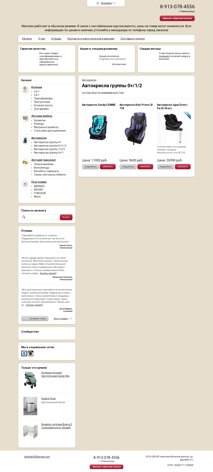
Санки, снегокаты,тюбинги (50, 174)
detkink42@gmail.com (37, 456)
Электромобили (43, 164)
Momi (37, 196)
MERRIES (39, 186)
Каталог (27, 38)
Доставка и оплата (132, 38)
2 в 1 (37, 91)
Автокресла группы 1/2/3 (49, 149)
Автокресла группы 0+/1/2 (50, 145)
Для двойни (41, 108)
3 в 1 (37, 94)
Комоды (39, 123)
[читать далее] (48, 273)
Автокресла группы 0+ (47, 142)
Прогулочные (42, 101)
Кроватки (40, 120)
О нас (41, 38)
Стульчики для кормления (50, 130)
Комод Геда (48, 398)
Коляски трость (43, 105)
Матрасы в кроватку (46, 127)
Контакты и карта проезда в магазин (90, 38)
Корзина (106, 3)
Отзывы (56, 38)
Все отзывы (61, 318)
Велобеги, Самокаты (46, 171)
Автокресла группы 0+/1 (49, 152)
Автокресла (89, 80)
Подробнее (91, 166)
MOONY (38, 189)
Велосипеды (41, 167)
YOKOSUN (40, 193)
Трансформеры (43, 98)
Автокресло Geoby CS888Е (98, 104)
